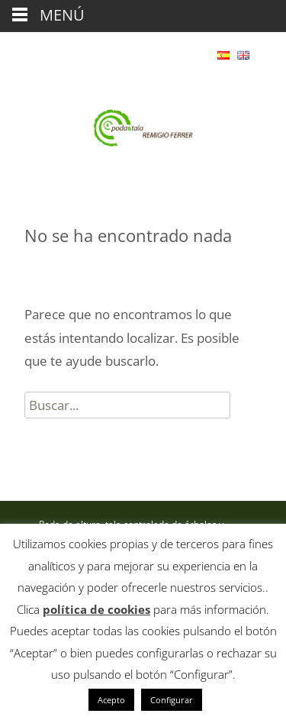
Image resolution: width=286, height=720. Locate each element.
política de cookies (96, 609)
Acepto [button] (111, 699)
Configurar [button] (171, 699)
